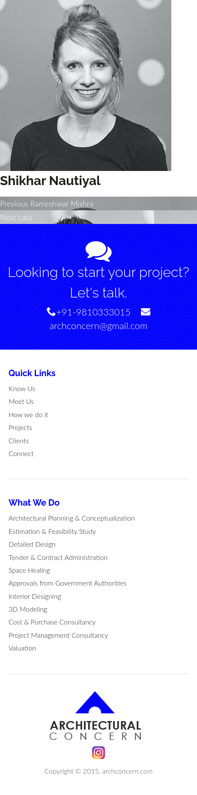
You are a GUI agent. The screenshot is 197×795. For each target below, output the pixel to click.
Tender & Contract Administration (58, 557)
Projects (20, 427)
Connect (21, 453)
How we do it (28, 414)
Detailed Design (32, 544)
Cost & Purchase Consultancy (52, 622)
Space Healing (29, 570)
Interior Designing (35, 596)
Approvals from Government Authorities (67, 583)
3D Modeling (28, 609)
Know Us (22, 388)
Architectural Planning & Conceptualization (71, 518)
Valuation (22, 648)
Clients (19, 440)
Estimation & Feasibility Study (52, 531)
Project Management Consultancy (58, 635)
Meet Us (21, 401)
